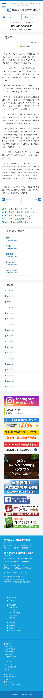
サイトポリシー (11, 682)
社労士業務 (10, 651)
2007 (10, 387)
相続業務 (9, 654)
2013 (10, 353)
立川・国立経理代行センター (18, 219)
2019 (10, 319)
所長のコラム (13, 597)
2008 (10, 381)
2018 (10, 324)
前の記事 (8, 200)
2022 (10, 302)
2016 (10, 336)
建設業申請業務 (11, 657)
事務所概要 (13, 607)
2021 (10, 307)
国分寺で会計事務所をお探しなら (20, 212)
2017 (10, 330)
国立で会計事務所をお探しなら (19, 215)
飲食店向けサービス (15, 630)
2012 (10, 358)
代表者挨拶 (13, 615)
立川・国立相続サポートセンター (20, 222)
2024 (10, 290)
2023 (10, 296)
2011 (10, 364)
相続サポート (13, 628)
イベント (8, 661)
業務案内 (12, 623)
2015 (10, 341)
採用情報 (8, 674)
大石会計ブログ (11, 677)
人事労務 (12, 625)
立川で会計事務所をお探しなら (19, 209)
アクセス (12, 610)
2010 (10, 370)
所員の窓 (12, 600)
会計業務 (9, 646)
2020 (10, 313)
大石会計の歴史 (15, 613)
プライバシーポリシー (13, 684)
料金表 (8, 644)
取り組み (12, 618)
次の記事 (34, 200)
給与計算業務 (10, 649)
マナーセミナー (11, 669)
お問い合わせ (10, 679)
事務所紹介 (12, 605)
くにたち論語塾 (11, 667)
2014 (10, 347)
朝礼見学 (9, 664)
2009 (10, 375)
